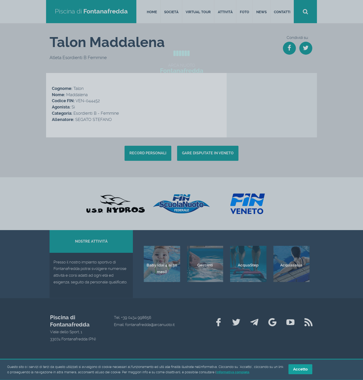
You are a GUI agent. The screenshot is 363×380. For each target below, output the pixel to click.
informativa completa (232, 373)
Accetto (300, 369)
